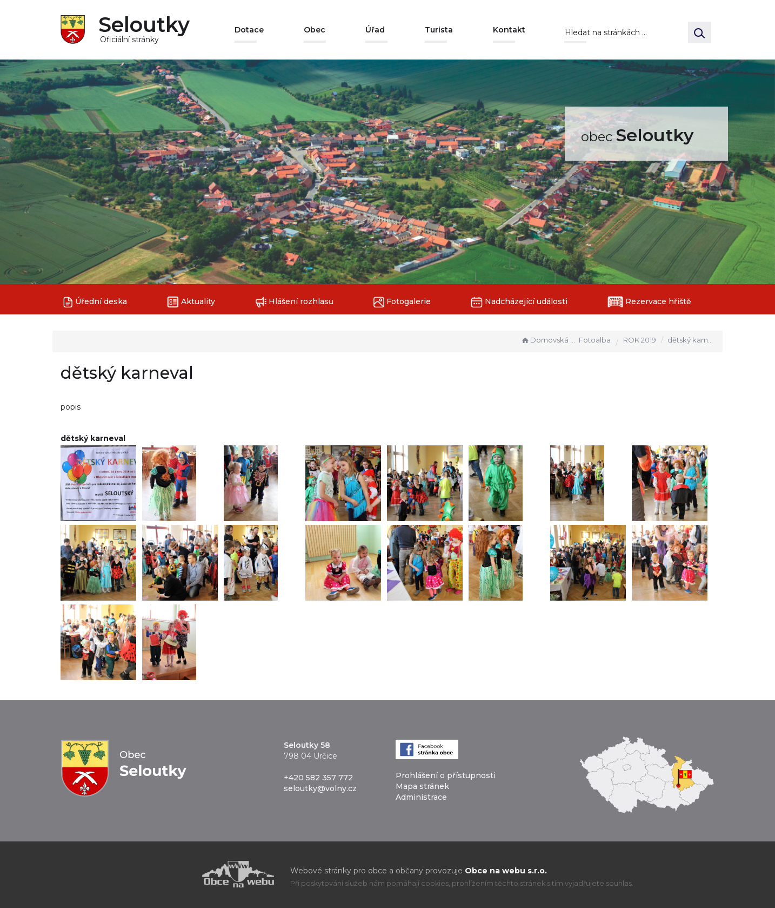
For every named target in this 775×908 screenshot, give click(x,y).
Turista (439, 30)
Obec (314, 30)
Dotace (249, 30)
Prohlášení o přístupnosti (446, 775)
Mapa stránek (422, 786)
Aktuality (191, 302)
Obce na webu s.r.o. (506, 871)
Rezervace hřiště (649, 302)
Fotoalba (595, 339)
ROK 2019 (639, 339)
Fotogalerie (402, 302)
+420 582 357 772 (318, 777)
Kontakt (509, 30)
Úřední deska (95, 302)
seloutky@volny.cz (320, 788)
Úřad (375, 30)
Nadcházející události (519, 302)
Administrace (421, 797)
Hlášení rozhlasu (294, 302)
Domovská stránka (548, 339)
